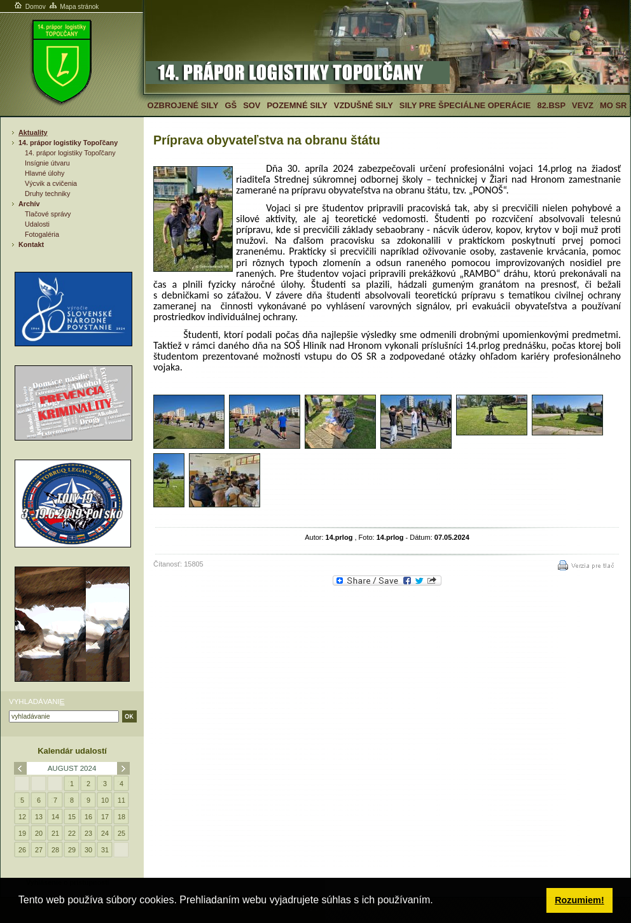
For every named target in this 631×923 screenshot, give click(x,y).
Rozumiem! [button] (579, 900)
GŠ (231, 105)
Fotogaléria (42, 234)
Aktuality (33, 132)
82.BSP (551, 105)
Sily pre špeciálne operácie (465, 105)
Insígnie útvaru (47, 163)
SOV (251, 105)
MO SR (613, 105)
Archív (29, 204)
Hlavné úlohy (44, 173)
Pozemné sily (297, 105)
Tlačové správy (48, 214)
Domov (29, 6)
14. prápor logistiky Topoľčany (68, 142)
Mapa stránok (73, 6)
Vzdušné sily (363, 105)
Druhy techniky (47, 193)
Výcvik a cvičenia (51, 183)
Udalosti (37, 224)
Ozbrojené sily (183, 105)
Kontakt (31, 244)
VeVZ (582, 105)
